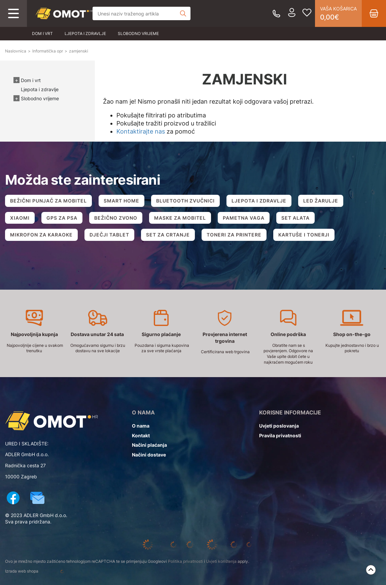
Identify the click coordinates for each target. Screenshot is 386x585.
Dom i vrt (42, 33)
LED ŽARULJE (320, 201)
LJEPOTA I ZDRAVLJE (259, 201)
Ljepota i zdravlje (85, 33)
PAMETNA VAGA (244, 218)
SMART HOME (121, 201)
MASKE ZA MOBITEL (180, 218)
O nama (140, 426)
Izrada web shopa (43, 571)
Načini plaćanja (149, 445)
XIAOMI (20, 218)
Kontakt (141, 435)
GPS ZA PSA (61, 218)
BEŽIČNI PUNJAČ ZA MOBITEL (48, 201)
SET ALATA (295, 218)
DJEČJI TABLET (109, 234)
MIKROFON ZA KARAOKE (41, 234)
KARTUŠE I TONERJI (303, 234)
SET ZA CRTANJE (168, 234)
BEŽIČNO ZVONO (115, 218)
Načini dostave (149, 455)
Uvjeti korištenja (221, 561)
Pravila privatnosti (280, 435)
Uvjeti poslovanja (279, 426)
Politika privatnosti (185, 561)
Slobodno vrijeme (138, 33)
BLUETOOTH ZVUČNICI (185, 201)
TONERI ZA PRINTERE (234, 234)
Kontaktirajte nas (140, 131)
